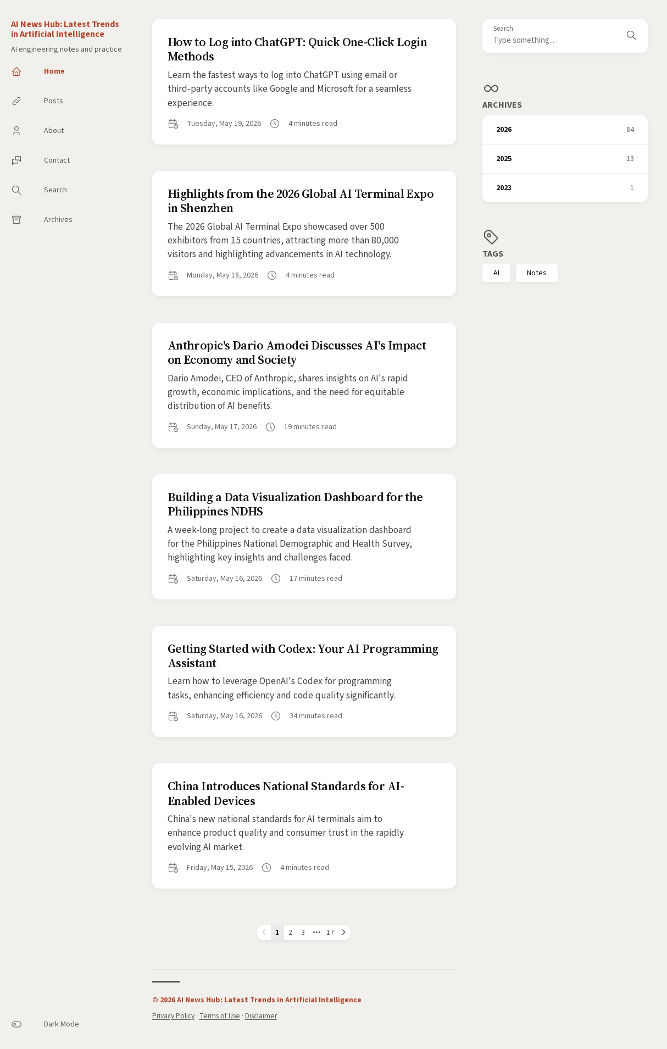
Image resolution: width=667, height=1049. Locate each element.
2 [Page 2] (290, 932)
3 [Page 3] (303, 932)
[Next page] (344, 932)
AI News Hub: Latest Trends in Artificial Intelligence (65, 29)
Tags (492, 254)
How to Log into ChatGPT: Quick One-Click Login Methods (297, 49)
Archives (502, 105)
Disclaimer (261, 1016)
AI (496, 273)
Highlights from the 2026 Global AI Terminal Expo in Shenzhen (301, 200)
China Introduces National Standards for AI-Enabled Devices (286, 793)
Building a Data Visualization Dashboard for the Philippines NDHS (295, 504)
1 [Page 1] (277, 932)
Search (503, 29)
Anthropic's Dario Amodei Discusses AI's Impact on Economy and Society (297, 352)
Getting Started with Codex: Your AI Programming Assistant (303, 655)
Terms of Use (219, 1016)
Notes (537, 273)
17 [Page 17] (330, 932)
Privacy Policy (173, 1016)
